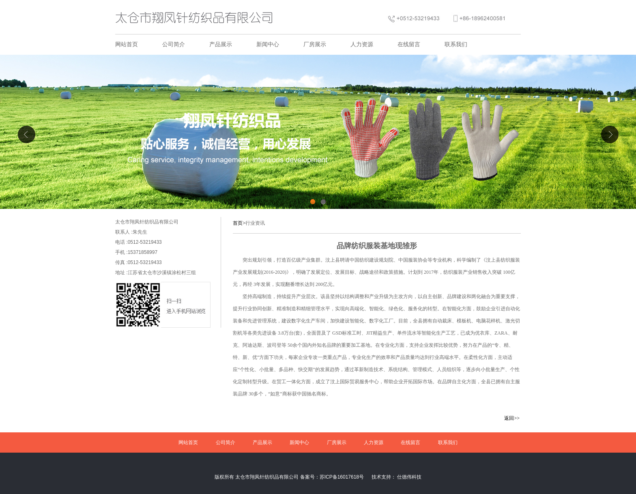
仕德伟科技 (409, 477)
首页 (238, 223)
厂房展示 (314, 44)
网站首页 (126, 44)
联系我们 (456, 44)
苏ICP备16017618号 (342, 477)
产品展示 (220, 44)
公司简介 (173, 44)
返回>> (512, 418)
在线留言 (409, 44)
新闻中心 (267, 44)
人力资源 (361, 44)
